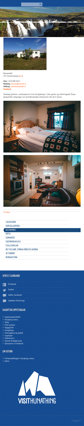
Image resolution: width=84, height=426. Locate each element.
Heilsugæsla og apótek (14, 333)
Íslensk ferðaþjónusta (13, 341)
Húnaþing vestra (11, 319)
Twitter (11, 289)
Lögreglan (9, 335)
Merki (7, 361)
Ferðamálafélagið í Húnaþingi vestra (19, 358)
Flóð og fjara (10, 325)
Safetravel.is (10, 338)
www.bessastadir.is (18, 86)
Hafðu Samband (15, 295)
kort (20, 76)
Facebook (7, 89)
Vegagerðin (9, 327)
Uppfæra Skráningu (16, 300)
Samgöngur (9, 330)
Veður (7, 322)
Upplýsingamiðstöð (12, 317)
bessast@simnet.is (18, 84)
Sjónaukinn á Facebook (14, 343)
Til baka (6, 212)
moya (76, 421)
